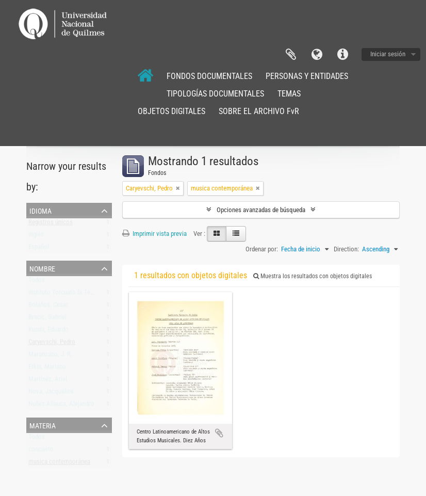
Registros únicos (50, 224)
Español (38, 249)
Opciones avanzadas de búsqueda (261, 210)
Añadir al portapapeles (219, 433)
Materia (42, 425)
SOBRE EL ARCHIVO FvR (259, 111)
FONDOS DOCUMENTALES (209, 76)
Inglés (36, 237)
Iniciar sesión (387, 54)
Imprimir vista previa (154, 233)
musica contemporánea (59, 464)
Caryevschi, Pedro (51, 344)
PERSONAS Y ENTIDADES (307, 76)
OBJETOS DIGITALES (171, 111)
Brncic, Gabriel (47, 319)
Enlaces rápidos (342, 55)
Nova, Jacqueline (51, 393)
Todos (36, 282)
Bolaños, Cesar (48, 307)
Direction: (346, 249)
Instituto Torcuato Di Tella (62, 294)
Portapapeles (291, 55)
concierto (41, 451)
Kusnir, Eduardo (48, 331)
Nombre (42, 268)
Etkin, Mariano (47, 369)
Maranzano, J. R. (50, 356)
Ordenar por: (261, 249)
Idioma (317, 55)
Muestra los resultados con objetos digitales (312, 276)
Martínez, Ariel (47, 381)
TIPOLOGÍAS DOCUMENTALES (215, 94)
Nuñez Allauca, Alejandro (61, 406)
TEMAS (289, 94)
